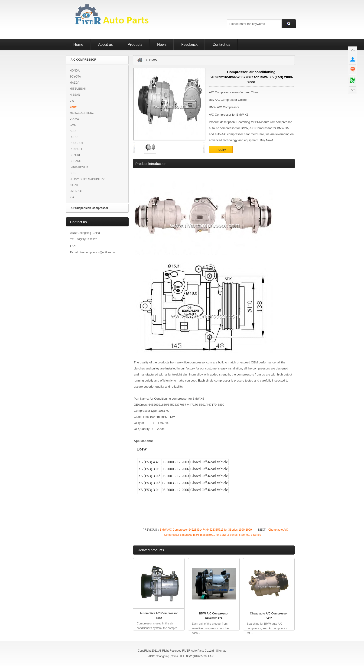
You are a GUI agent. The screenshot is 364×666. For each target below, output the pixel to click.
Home (78, 44)
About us (105, 44)
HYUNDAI (76, 191)
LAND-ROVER (79, 167)
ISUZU (74, 185)
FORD (74, 137)
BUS (72, 173)
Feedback (189, 44)
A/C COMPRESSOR (83, 59)
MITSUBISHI (78, 88)
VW (72, 100)
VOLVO (74, 119)
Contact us (221, 44)
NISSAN (75, 94)
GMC (73, 125)
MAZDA (74, 82)
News (161, 44)
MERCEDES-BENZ (82, 112)
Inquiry (220, 149)
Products (135, 44)
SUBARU (75, 161)
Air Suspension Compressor (89, 208)
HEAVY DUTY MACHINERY (87, 179)
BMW (73, 106)
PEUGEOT (76, 143)
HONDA (75, 70)
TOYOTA (75, 76)
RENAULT (76, 149)
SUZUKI (75, 155)
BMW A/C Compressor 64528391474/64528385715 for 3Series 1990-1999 (206, 529)
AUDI (73, 131)
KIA (72, 197)
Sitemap (221, 650)
